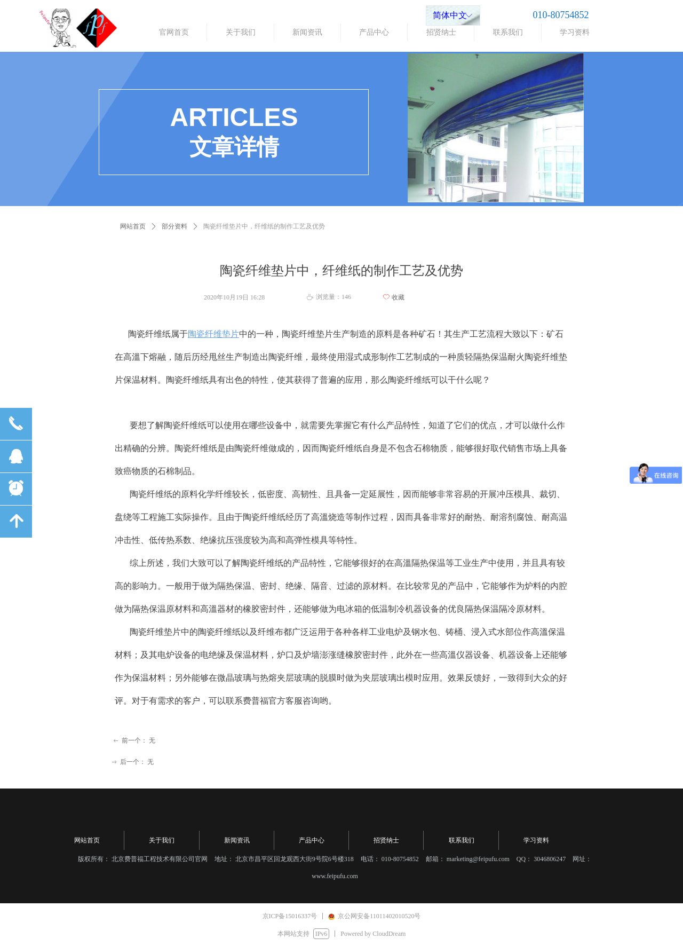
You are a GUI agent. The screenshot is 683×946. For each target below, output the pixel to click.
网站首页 (133, 226)
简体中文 (450, 15)
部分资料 (174, 226)
